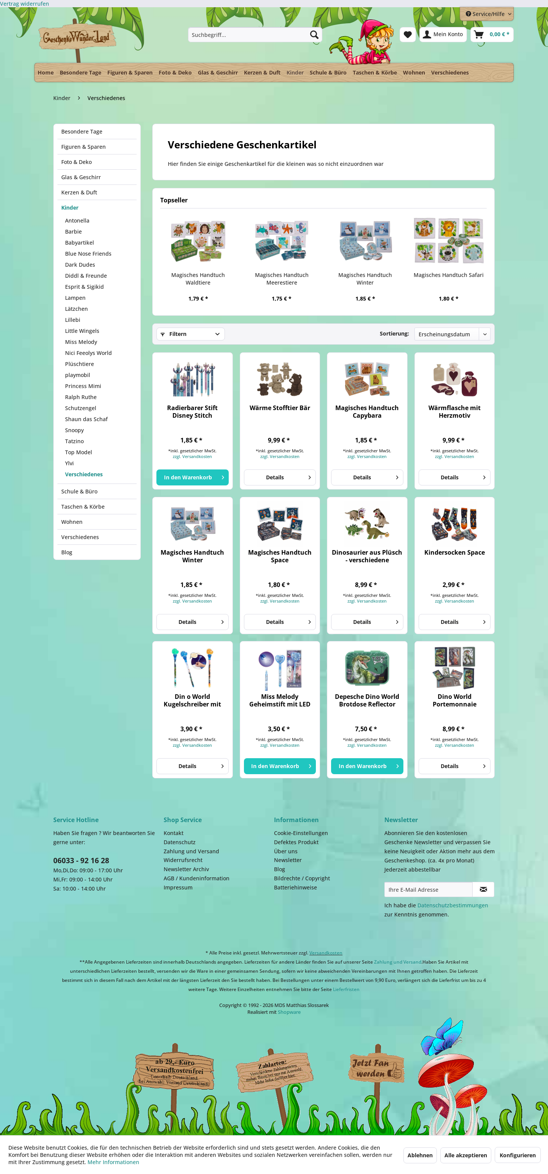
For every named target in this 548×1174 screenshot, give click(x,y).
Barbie (73, 231)
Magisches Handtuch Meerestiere (282, 278)
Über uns (286, 851)
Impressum (178, 887)
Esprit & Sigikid (84, 286)
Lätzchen (76, 308)
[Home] (46, 72)
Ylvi (69, 463)
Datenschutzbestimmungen (452, 905)
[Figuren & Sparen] (130, 72)
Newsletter (288, 860)
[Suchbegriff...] (255, 34)
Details (288, 476)
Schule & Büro (79, 491)
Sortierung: (394, 333)
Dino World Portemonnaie (454, 700)
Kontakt (173, 833)
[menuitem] (255, 34)
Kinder (69, 207)
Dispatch (173, 1070)
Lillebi (72, 319)
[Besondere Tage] (80, 72)
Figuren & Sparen (83, 146)
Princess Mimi (83, 386)
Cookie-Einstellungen (301, 833)
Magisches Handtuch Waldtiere (198, 278)
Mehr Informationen (113, 1162)
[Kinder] (295, 70)
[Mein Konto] (443, 34)
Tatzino (74, 441)
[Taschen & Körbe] (375, 72)
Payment (281, 1069)
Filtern (173, 333)
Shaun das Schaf (86, 419)
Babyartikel (79, 242)
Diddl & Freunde (86, 275)
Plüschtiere (79, 363)
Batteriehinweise (295, 887)
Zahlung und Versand (191, 851)
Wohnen (72, 521)
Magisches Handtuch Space (280, 556)
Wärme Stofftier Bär (280, 408)
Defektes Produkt (296, 842)
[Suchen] (314, 34)
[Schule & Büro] (328, 72)
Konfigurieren (518, 1155)
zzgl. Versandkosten (192, 456)
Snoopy (74, 430)
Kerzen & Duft (79, 192)
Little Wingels (82, 330)
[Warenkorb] (492, 34)
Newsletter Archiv (186, 869)
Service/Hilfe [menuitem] (486, 13)
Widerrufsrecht (183, 860)
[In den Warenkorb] (192, 477)
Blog (66, 552)
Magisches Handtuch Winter (365, 278)
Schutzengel (80, 408)
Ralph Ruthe (81, 397)
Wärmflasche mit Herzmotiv (455, 411)
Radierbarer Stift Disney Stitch (192, 411)
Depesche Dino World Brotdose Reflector (367, 700)
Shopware (289, 1012)
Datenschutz (180, 842)
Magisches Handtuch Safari (449, 274)
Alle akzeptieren (465, 1155)
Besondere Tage (81, 131)
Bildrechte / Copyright (302, 878)
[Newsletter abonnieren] (483, 889)
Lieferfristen (346, 989)
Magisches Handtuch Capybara (367, 411)
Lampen (75, 297)
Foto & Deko (76, 161)
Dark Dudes (80, 264)
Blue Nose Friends (88, 253)
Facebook (376, 1068)
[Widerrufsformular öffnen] (24, 3)
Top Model (78, 452)
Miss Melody (81, 341)
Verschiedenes (84, 474)
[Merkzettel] (408, 34)
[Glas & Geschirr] (218, 72)
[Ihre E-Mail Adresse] (428, 889)
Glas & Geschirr (81, 177)
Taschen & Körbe (83, 506)
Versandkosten (325, 953)
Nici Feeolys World (88, 352)
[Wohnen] (414, 72)
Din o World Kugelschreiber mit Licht (192, 700)
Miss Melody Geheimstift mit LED (280, 700)
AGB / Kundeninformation (196, 878)
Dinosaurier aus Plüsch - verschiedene (367, 556)
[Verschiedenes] (450, 72)
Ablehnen (420, 1155)
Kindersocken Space (454, 553)
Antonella (77, 220)
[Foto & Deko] (175, 72)
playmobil (77, 375)
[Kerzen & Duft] (262, 72)
